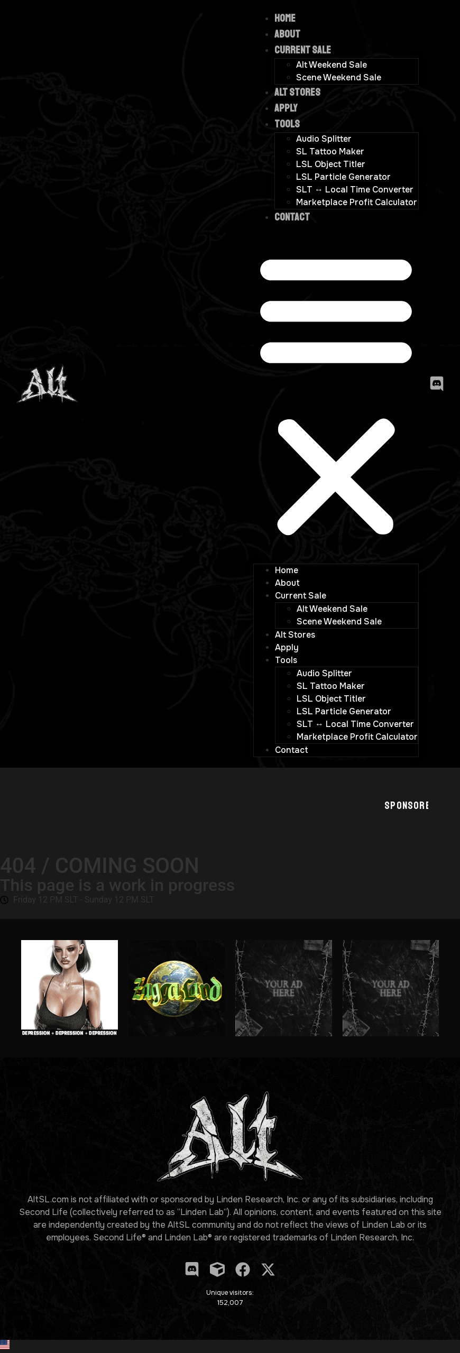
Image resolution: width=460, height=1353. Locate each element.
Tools (287, 124)
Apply (285, 108)
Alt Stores (297, 92)
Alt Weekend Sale (331, 64)
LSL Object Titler (330, 164)
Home (285, 18)
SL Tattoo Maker (330, 151)
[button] (336, 394)
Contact (292, 217)
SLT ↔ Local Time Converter (354, 189)
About (287, 34)
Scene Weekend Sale (338, 77)
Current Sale (302, 50)
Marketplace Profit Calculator (356, 202)
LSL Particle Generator (343, 176)
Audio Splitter (324, 138)
